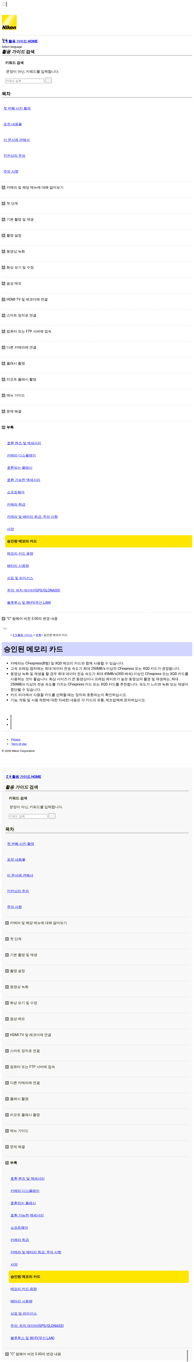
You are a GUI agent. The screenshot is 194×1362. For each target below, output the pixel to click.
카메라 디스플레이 (21, 455)
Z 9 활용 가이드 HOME (23, 777)
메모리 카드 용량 (20, 553)
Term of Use (18, 744)
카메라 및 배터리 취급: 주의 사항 (32, 517)
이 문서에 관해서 (17, 140)
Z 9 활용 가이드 (22, 635)
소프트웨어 (16, 492)
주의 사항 (11, 171)
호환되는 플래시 (19, 468)
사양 (10, 529)
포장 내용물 (13, 124)
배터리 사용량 (18, 566)
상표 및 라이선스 (20, 578)
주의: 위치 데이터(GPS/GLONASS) (33, 590)
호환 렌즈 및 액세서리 (24, 443)
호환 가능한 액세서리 (23, 480)
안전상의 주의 (14, 156)
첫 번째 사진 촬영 (17, 108)
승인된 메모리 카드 (22, 541)
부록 (38, 635)
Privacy (15, 739)
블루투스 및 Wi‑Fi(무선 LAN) (29, 602)
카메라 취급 (16, 504)
